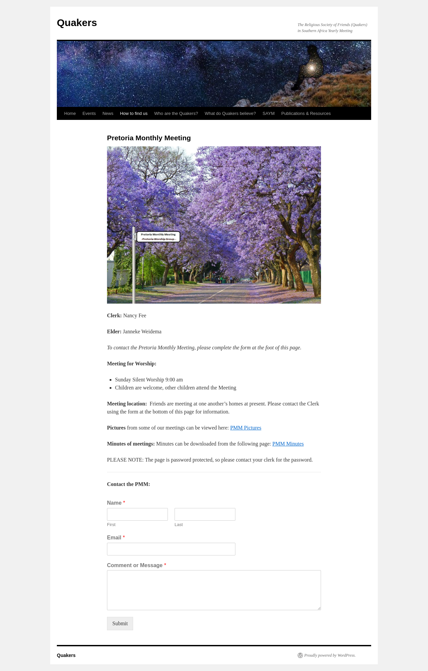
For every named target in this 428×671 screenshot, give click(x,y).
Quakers (77, 22)
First (111, 524)
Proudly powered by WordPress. (330, 655)
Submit (120, 623)
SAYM (268, 113)
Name (116, 503)
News (107, 113)
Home (70, 113)
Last (179, 524)
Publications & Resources (306, 113)
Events (89, 113)
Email (116, 537)
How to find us (133, 113)
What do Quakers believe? (230, 113)
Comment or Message (136, 565)
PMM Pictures (245, 428)
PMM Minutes (288, 444)
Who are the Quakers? (176, 113)
